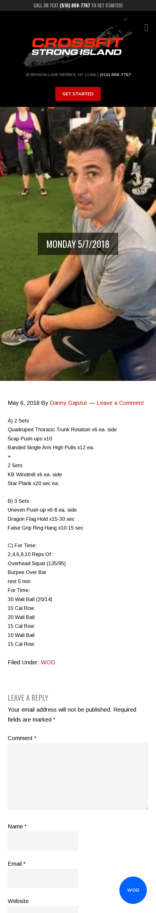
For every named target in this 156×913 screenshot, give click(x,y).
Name (17, 826)
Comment (22, 738)
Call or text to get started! (78, 5)
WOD (133, 890)
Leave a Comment (120, 402)
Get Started (78, 94)
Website (18, 901)
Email (16, 863)
